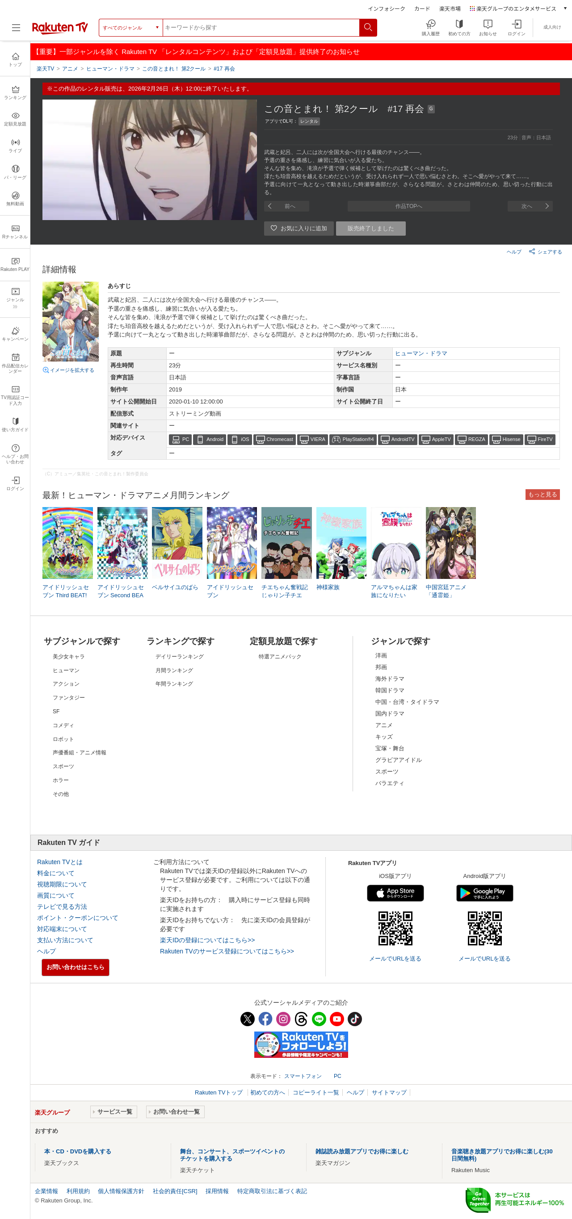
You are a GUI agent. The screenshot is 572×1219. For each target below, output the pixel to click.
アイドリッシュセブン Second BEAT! (120, 595)
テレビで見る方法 (62, 906)
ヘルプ (514, 251)
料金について (56, 873)
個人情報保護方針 (121, 1191)
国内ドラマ (389, 713)
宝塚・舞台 (389, 748)
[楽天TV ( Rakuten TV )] (60, 32)
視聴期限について (62, 884)
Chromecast (280, 439)
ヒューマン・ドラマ (421, 353)
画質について (56, 895)
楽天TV (45, 69)
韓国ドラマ (389, 690)
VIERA (318, 439)
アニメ (384, 725)
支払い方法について (65, 940)
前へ (290, 206)
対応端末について (62, 928)
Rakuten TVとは (60, 861)
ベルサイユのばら (175, 587)
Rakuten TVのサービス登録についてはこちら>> (227, 951)
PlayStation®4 (358, 439)
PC (185, 439)
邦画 (381, 667)
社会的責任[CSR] (175, 1191)
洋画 (381, 655)
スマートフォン (303, 1076)
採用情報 (217, 1191)
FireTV (545, 439)
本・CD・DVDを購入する (77, 1151)
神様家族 (328, 587)
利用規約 (78, 1191)
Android (214, 439)
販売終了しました (371, 228)
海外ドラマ (389, 678)
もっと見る (542, 494)
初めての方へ (267, 1092)
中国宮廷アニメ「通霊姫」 (446, 591)
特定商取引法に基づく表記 (272, 1191)
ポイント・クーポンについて (77, 917)
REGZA (476, 439)
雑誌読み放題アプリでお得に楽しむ (361, 1151)
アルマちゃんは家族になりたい (394, 591)
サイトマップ (389, 1092)
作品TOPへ (408, 206)
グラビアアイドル (398, 760)
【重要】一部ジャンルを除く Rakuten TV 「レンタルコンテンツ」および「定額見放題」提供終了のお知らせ (196, 51)
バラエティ (389, 783)
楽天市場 (450, 8)
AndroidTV (403, 439)
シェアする (545, 251)
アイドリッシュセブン (230, 591)
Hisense (512, 439)
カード (422, 8)
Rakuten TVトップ (219, 1092)
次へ (527, 206)
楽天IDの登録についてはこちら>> (207, 940)
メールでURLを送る (395, 958)
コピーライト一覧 (316, 1092)
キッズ (384, 736)
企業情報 (46, 1191)
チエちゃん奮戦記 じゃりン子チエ (284, 591)
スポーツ (387, 771)
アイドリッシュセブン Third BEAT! (65, 591)
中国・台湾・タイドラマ (407, 702)
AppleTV (441, 439)
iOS (245, 439)
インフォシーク (386, 8)
